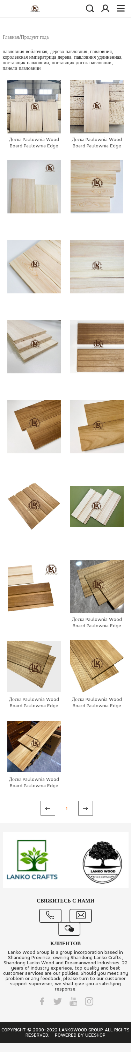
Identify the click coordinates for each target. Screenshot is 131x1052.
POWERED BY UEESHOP (80, 1035)
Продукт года (35, 37)
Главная (11, 37)
